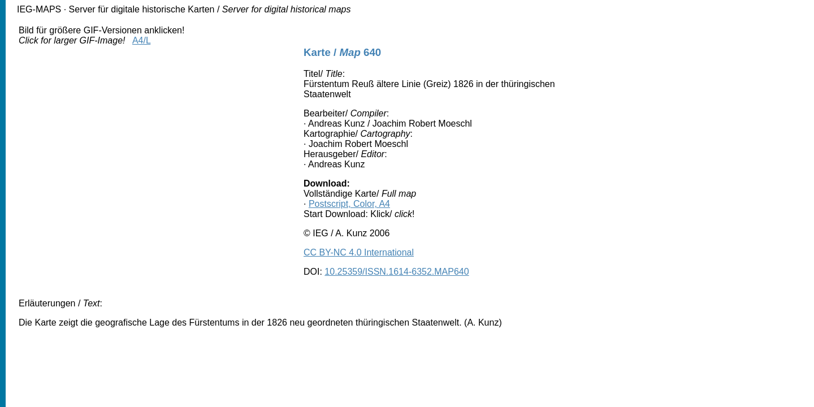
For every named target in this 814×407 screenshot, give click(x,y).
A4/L (141, 40)
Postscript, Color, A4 (349, 204)
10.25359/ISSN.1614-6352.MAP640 (396, 271)
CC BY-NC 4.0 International (359, 252)
